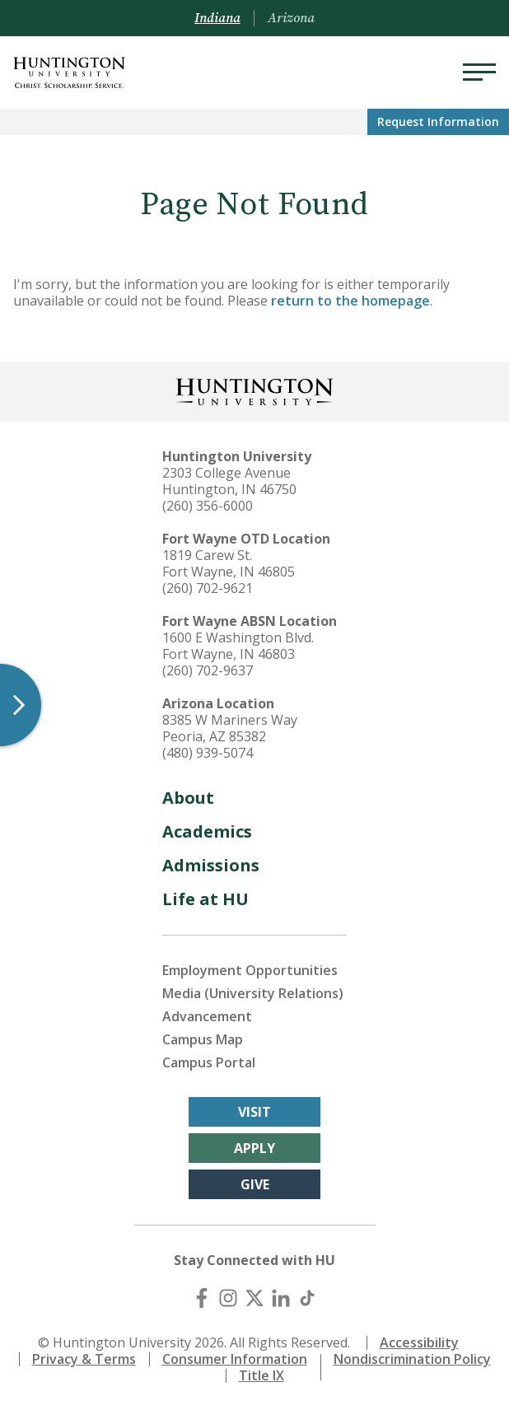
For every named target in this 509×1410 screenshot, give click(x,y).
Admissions (210, 865)
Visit (254, 1112)
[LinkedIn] (281, 1298)
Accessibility (419, 1342)
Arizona (291, 18)
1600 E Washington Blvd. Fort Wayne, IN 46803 (238, 645)
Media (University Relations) (252, 993)
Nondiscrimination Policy (412, 1359)
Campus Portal (208, 1062)
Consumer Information (234, 1359)
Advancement (207, 1016)
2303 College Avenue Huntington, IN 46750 (229, 481)
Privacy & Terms (84, 1359)
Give (254, 1184)
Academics (207, 831)
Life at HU (205, 899)
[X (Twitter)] (254, 1298)
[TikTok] (307, 1298)
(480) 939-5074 (207, 753)
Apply (254, 1148)
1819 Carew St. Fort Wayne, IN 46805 (228, 563)
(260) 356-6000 (207, 506)
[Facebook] (202, 1298)
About (188, 798)
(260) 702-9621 (207, 588)
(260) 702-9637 (207, 670)
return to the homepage (350, 301)
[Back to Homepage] (254, 390)
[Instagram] (228, 1298)
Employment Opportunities (250, 970)
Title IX (261, 1375)
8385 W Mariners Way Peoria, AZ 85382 (229, 728)
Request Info (438, 121)
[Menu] (479, 72)
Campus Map (202, 1039)
